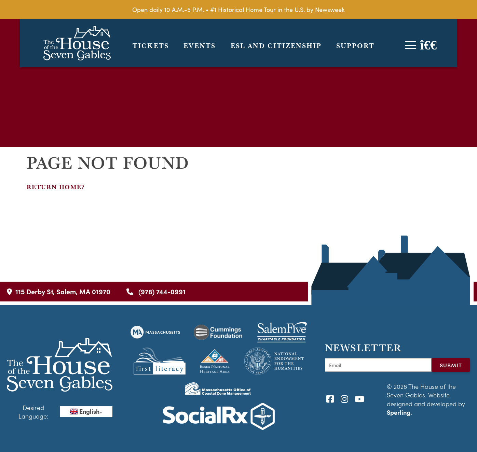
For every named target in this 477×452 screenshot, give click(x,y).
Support (355, 46)
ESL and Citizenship (276, 46)
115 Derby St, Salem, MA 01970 (58, 291)
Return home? (56, 187)
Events (199, 46)
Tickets (151, 46)
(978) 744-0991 (156, 291)
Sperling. (399, 412)
